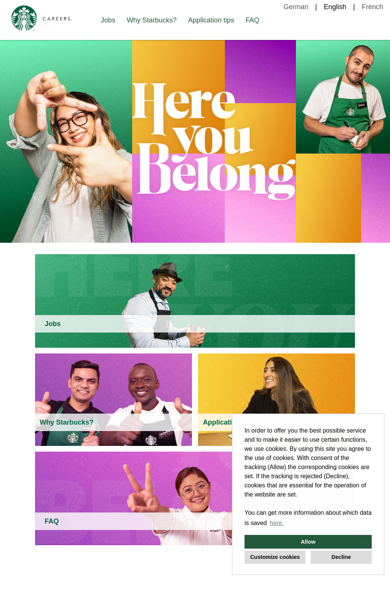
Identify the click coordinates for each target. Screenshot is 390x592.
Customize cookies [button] (275, 557)
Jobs (108, 20)
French (372, 7)
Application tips (211, 20)
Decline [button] (341, 557)
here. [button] (276, 523)
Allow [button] (308, 542)
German (296, 7)
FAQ (252, 20)
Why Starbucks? (152, 20)
